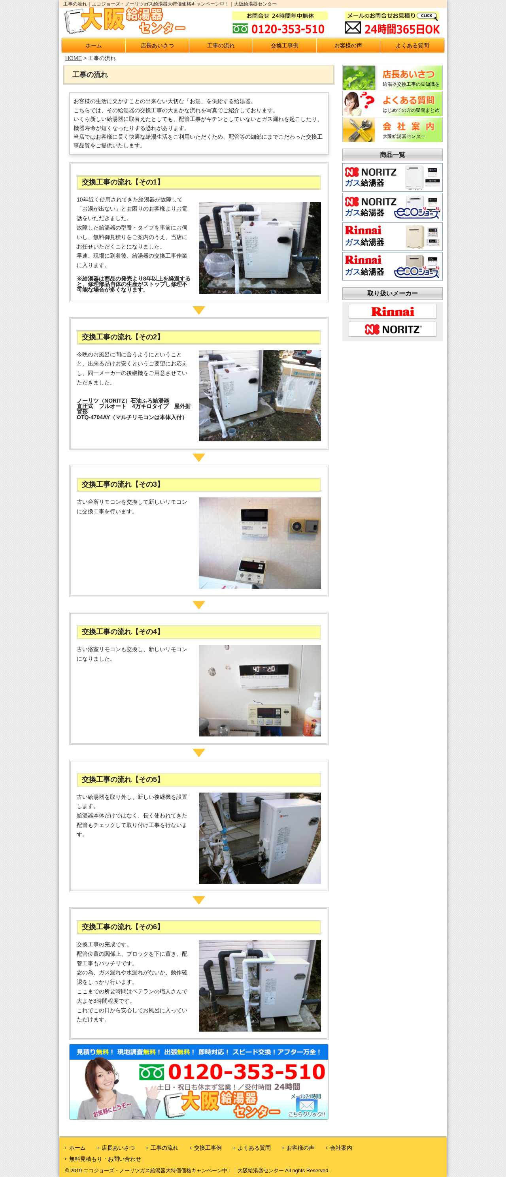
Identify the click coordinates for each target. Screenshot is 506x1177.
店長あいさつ (157, 45)
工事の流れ (221, 45)
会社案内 (341, 1148)
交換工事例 (284, 45)
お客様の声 (348, 45)
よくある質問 (412, 45)
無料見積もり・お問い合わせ (105, 1159)
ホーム (93, 45)
